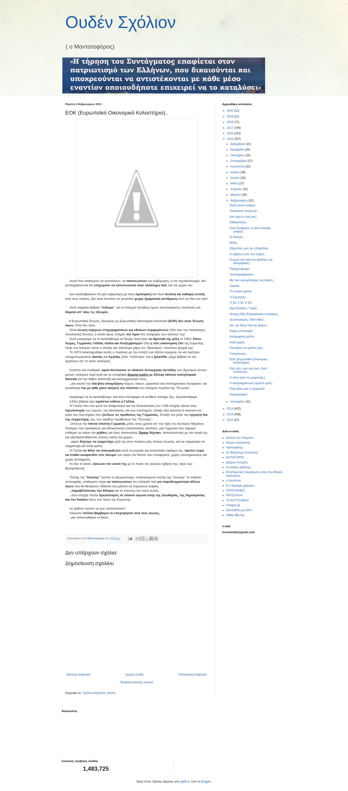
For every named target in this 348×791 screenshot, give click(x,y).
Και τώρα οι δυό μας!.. (244, 216)
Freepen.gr (233, 505)
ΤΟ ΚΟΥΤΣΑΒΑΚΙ (237, 500)
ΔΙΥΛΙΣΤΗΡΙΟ (235, 457)
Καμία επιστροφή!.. (242, 331)
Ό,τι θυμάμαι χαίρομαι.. (241, 485)
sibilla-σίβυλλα (235, 515)
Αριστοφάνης (234, 447)
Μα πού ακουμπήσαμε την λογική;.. (252, 280)
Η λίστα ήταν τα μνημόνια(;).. (248, 377)
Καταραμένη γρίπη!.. (243, 336)
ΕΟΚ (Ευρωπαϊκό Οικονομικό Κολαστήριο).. (248, 361)
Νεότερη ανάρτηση (78, 674)
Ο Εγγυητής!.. (238, 297)
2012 (230, 420)
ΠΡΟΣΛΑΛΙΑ (234, 495)
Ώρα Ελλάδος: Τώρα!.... (245, 308)
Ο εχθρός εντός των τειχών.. (248, 254)
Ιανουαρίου (238, 401)
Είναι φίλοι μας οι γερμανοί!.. (248, 388)
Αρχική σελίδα (134, 674)
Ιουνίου (235, 178)
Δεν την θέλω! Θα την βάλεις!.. (249, 325)
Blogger (206, 781)
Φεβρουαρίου (239, 200)
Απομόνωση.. (238, 353)
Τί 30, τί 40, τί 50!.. (241, 302)
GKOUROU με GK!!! (239, 510)
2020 (230, 110)
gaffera (185, 781)
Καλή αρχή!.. (238, 342)
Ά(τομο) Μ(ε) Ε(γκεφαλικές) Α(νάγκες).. (254, 314)
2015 (230, 139)
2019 (230, 116)
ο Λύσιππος (233, 480)
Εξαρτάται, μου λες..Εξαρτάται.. (249, 248)
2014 (230, 408)
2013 (230, 414)
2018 (230, 122)
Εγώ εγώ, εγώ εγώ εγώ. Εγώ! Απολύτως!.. (248, 370)
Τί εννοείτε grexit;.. (241, 291)
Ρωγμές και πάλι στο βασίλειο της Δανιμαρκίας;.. (251, 261)
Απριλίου (236, 189)
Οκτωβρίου (237, 155)
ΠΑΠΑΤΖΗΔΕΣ (235, 490)
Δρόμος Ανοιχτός (237, 462)
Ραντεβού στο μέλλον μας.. (247, 348)
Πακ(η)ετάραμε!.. (240, 269)
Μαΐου (234, 183)
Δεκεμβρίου (238, 144)
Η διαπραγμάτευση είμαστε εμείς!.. (252, 383)
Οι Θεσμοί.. (237, 237)
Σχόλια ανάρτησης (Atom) (98, 693)
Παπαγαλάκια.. (239, 394)
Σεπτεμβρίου (238, 161)
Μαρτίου (236, 194)
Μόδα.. (234, 242)
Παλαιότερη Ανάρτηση (192, 674)
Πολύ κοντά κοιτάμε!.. (243, 205)
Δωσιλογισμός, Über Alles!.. (247, 319)
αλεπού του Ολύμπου (240, 437)
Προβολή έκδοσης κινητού (136, 682)
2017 (230, 127)
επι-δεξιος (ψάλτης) (238, 467)
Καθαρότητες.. (239, 222)
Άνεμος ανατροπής (238, 442)
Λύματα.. (235, 286)
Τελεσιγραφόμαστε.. (242, 274)
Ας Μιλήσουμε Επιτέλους (242, 452)
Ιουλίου (235, 172)
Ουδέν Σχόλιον (120, 22)
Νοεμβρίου (237, 149)
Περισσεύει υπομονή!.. (244, 211)
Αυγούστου (237, 166)
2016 (230, 133)
